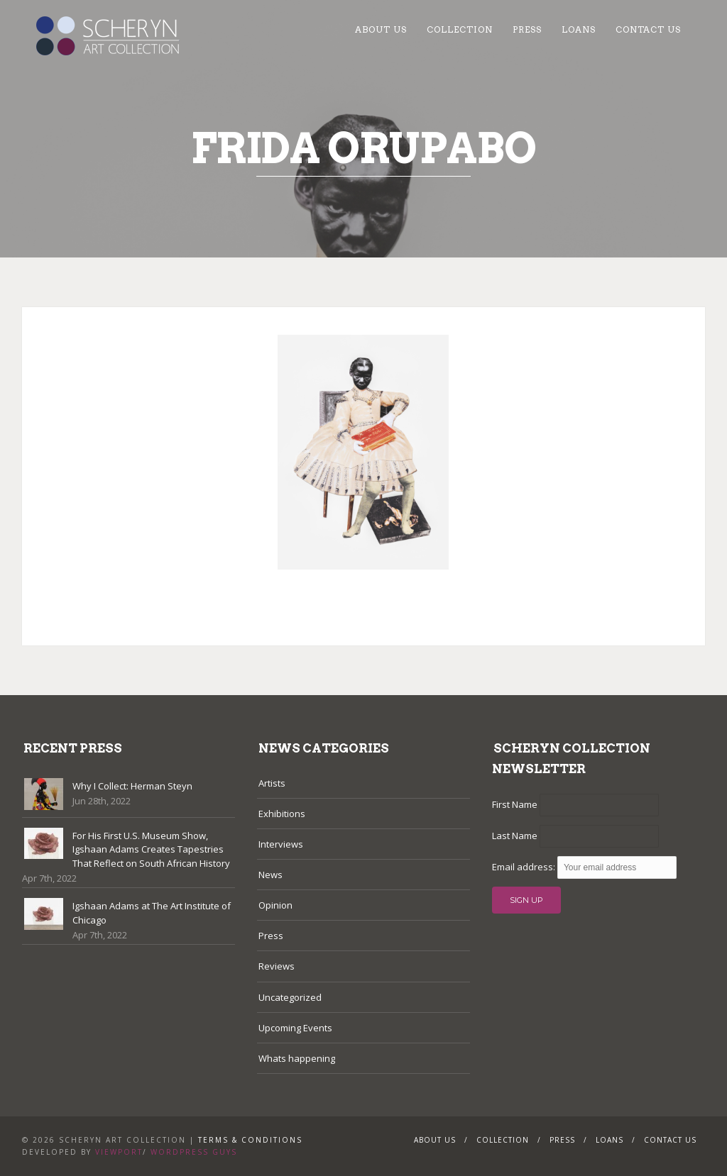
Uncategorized (290, 997)
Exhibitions (281, 813)
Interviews (280, 844)
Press (527, 29)
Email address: (524, 866)
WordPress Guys (194, 1152)
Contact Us (648, 29)
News (270, 874)
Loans (579, 29)
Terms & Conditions (250, 1140)
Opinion (275, 905)
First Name (514, 804)
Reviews (276, 966)
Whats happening (296, 1058)
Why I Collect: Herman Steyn (132, 786)
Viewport (119, 1152)
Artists (271, 783)
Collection (460, 29)
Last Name (514, 835)
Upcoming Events (295, 1027)
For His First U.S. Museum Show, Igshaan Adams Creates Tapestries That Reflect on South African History (151, 849)
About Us (381, 29)
